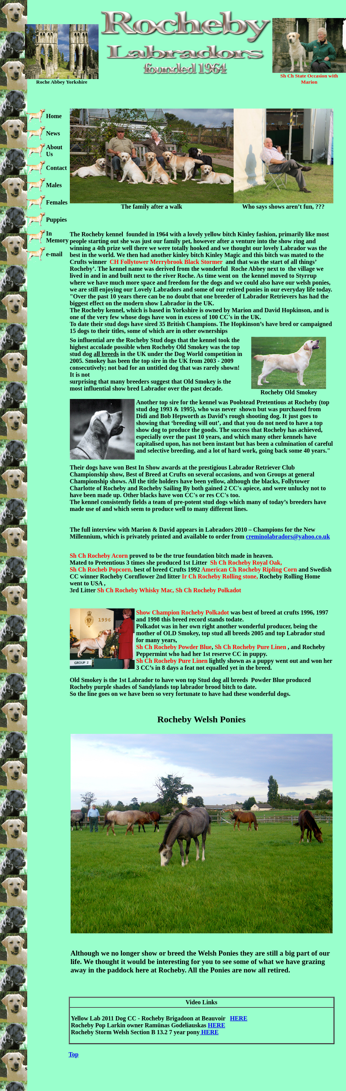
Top (74, 1054)
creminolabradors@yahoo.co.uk (288, 536)
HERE (238, 1018)
